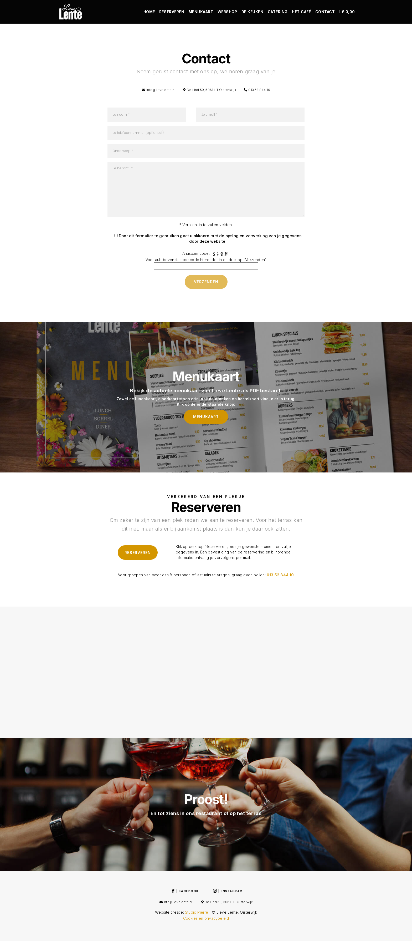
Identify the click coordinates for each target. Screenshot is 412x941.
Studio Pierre (196, 912)
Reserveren (171, 11)
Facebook (185, 891)
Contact (325, 11)
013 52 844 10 (280, 575)
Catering (278, 11)
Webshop (227, 11)
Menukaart (201, 11)
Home (149, 11)
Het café (301, 11)
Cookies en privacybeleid (206, 918)
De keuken (252, 11)
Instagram (228, 891)
